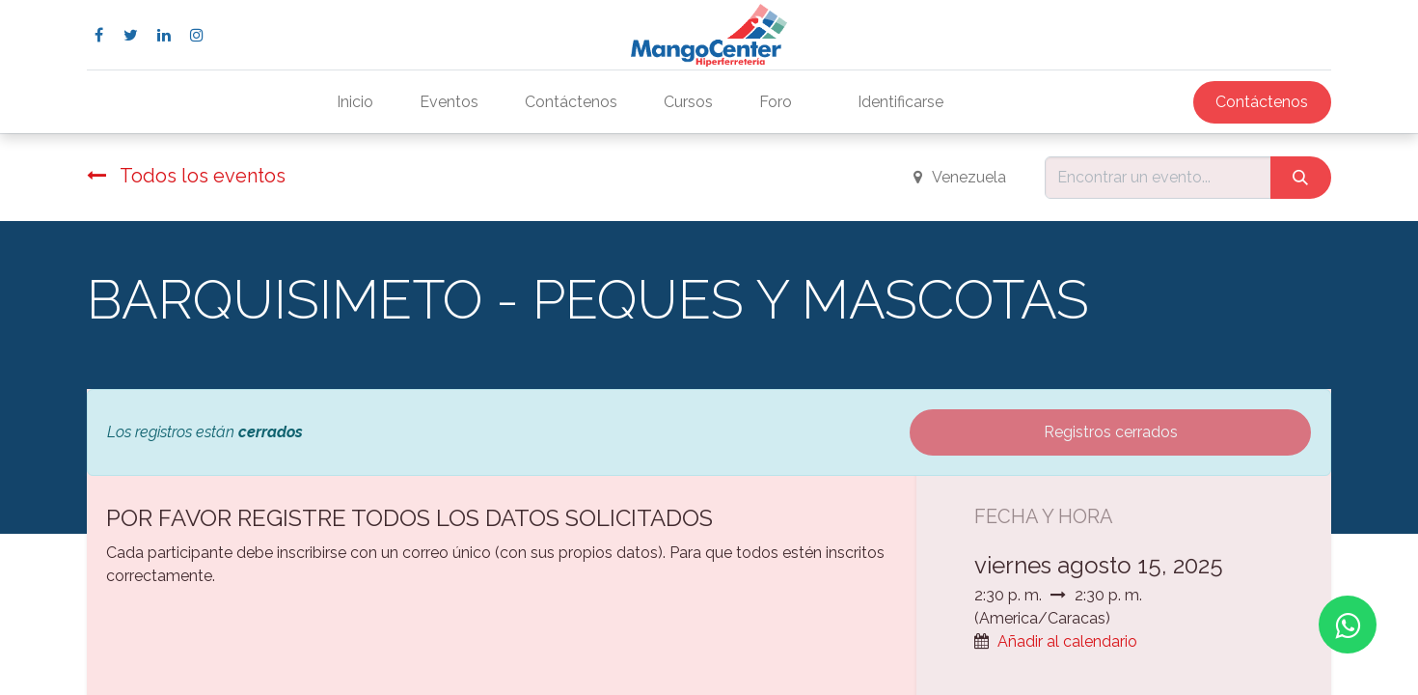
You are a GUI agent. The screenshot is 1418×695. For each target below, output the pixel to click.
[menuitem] (355, 102)
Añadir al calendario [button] (1067, 641)
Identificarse (900, 102)
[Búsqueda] (1300, 177)
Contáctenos (1261, 102)
